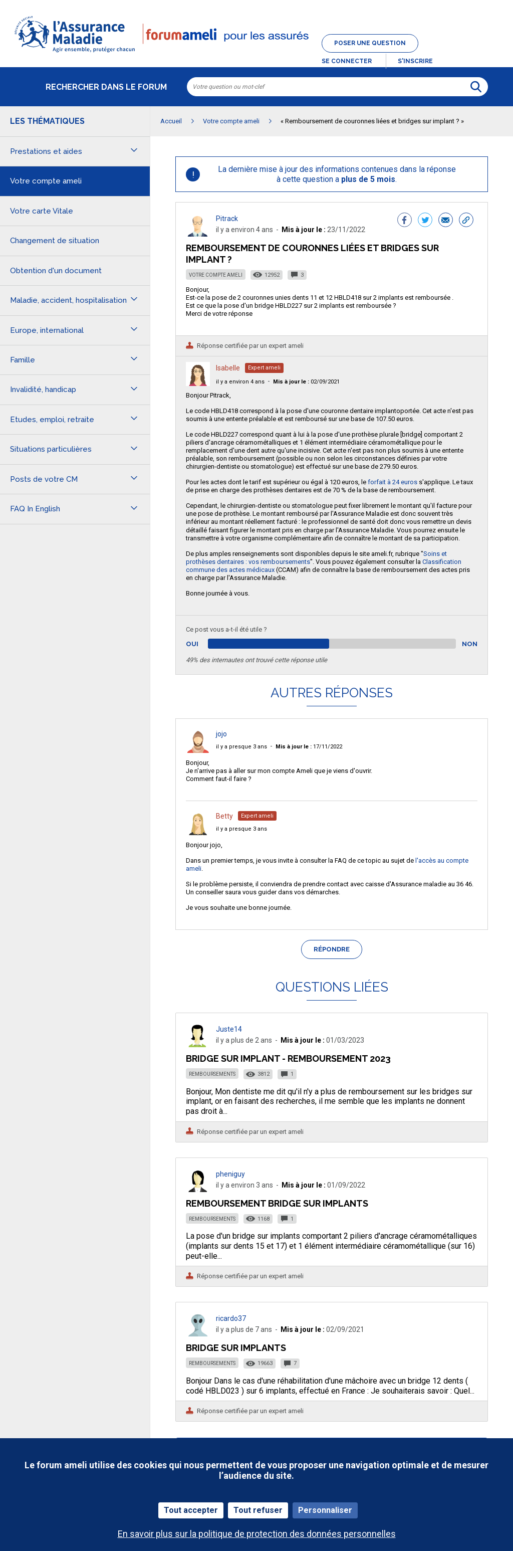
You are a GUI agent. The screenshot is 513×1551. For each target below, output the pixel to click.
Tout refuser (258, 1510)
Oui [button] (203, 644)
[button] (256, 53)
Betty (224, 816)
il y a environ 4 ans (240, 381)
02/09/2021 (306, 381)
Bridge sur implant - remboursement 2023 (288, 1058)
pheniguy (230, 1174)
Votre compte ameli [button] (46, 180)
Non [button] (469, 644)
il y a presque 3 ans (241, 746)
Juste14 (229, 1029)
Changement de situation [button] (54, 240)
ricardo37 (231, 1318)
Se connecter (347, 61)
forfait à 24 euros (393, 482)
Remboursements (212, 1074)
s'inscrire (415, 61)
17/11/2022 (309, 746)
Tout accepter (191, 1510)
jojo (221, 734)
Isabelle (228, 368)
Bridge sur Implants (236, 1347)
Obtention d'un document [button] (56, 270)
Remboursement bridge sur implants (277, 1203)
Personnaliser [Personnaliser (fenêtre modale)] (325, 1510)
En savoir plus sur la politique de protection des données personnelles (257, 1533)
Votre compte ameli (215, 275)
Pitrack (227, 219)
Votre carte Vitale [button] (41, 211)
